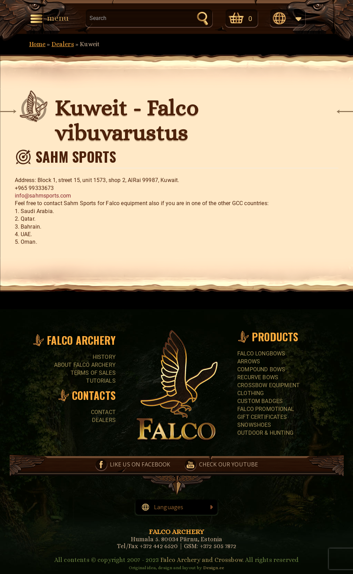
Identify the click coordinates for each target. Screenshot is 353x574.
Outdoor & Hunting (265, 433)
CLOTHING (250, 393)
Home (37, 44)
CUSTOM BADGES (260, 401)
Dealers (63, 44)
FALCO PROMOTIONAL (265, 409)
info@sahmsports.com (43, 195)
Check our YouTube (228, 464)
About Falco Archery (85, 365)
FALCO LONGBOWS (261, 353)
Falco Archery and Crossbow (201, 559)
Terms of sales (93, 373)
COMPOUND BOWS (261, 369)
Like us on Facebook (140, 464)
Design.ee (213, 567)
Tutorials (100, 380)
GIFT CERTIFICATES (262, 417)
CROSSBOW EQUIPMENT (268, 385)
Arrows (248, 361)
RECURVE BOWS (257, 377)
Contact (103, 412)
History (104, 357)
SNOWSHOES (254, 425)
